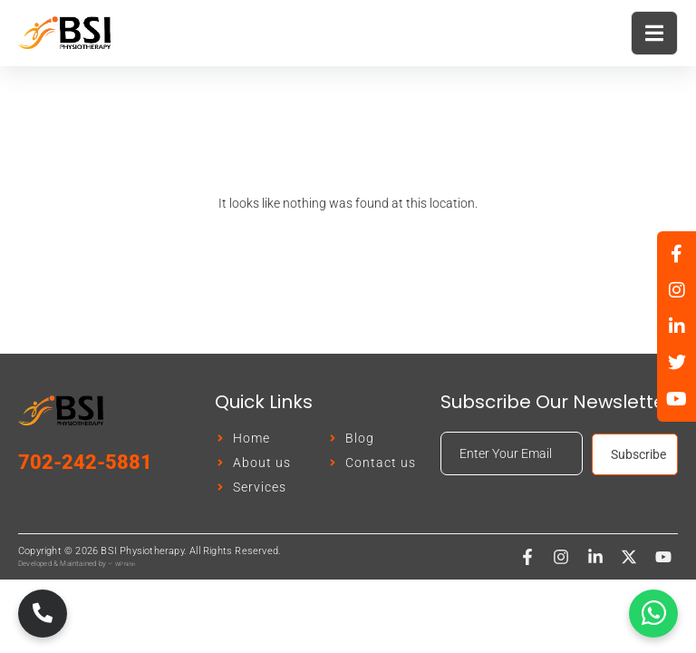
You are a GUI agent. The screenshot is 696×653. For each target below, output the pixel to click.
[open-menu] (654, 33)
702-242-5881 (85, 462)
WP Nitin (125, 563)
